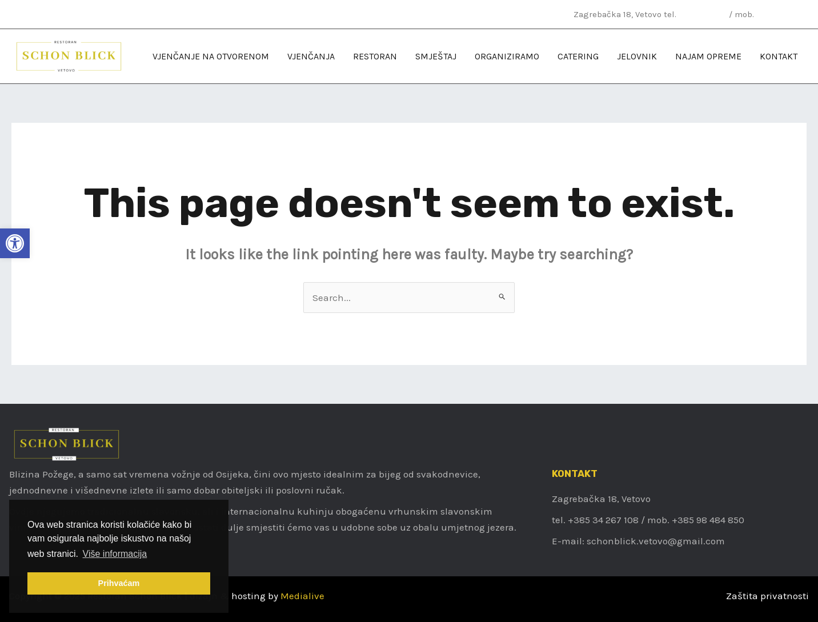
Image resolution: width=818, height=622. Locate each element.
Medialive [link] (302, 595)
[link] (15, 243)
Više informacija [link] (115, 554)
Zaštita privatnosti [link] (767, 595)
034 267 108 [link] (703, 14)
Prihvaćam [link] (119, 583)
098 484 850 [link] (781, 14)
